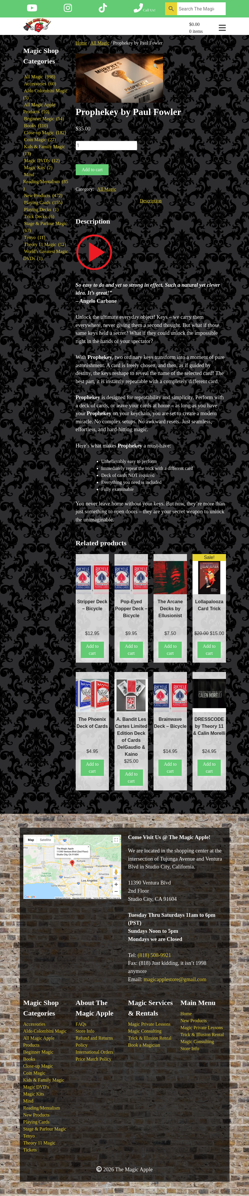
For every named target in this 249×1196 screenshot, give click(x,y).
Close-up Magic (38, 1066)
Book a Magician (144, 1045)
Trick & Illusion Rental (150, 1038)
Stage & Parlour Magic (44, 1128)
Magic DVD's (36, 1086)
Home (81, 42)
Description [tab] (151, 200)
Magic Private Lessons (149, 1024)
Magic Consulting (145, 1031)
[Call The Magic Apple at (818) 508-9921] (145, 10)
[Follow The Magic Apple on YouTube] (32, 10)
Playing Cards (36, 1121)
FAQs (81, 1024)
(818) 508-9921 (154, 955)
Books (29, 1059)
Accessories (34, 1024)
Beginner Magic (38, 1052)
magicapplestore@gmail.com (175, 979)
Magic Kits (33, 1093)
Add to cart (92, 169)
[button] (155, 66)
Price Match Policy (94, 1059)
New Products (36, 1114)
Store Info (85, 1031)
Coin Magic (34, 1073)
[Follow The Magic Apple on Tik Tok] (103, 10)
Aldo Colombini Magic (45, 1031)
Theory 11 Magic (39, 1142)
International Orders (94, 1052)
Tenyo (29, 1135)
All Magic (99, 42)
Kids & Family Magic (43, 1080)
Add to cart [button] (92, 650)
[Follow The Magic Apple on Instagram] (68, 10)
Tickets (30, 1149)
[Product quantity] (106, 145)
